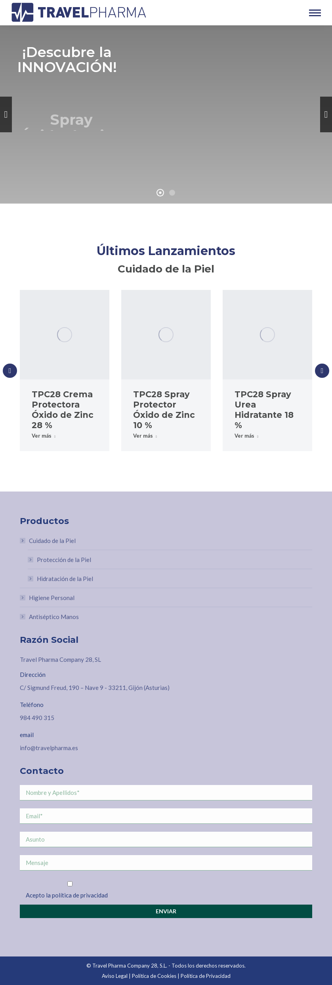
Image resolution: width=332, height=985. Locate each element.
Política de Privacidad (206, 976)
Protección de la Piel (64, 559)
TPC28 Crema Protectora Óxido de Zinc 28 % (62, 409)
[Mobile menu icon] (315, 13)
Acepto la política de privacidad (67, 895)
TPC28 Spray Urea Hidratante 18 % (264, 409)
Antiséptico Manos (54, 616)
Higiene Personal (51, 597)
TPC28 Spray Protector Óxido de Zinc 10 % (164, 409)
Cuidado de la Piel (48, 540)
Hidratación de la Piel (65, 578)
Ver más (43, 435)
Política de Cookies (154, 976)
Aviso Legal (115, 976)
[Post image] (64, 334)
